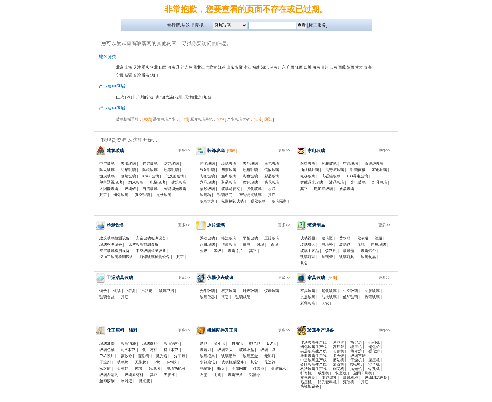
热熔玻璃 (250, 170)
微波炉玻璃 (374, 163)
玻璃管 (327, 257)
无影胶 (140, 362)
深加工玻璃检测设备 (116, 257)
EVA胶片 (106, 356)
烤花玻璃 (271, 182)
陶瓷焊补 (329, 377)
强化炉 (374, 351)
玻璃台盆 (107, 297)
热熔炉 (356, 342)
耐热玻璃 (307, 163)
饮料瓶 (331, 250)
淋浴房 (146, 291)
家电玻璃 (379, 170)
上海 (128, 67)
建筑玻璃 (178, 182)
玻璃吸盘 (246, 349)
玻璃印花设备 (376, 377)
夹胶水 (169, 375)
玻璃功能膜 (176, 368)
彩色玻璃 (250, 176)
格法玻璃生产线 (313, 369)
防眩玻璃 (150, 170)
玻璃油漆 (128, 343)
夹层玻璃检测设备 (114, 250)
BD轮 (271, 343)
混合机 (374, 364)
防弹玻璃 (171, 163)
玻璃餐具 (307, 244)
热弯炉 (356, 351)
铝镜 (131, 291)
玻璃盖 (348, 250)
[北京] (198, 97)
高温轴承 (278, 368)
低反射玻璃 (174, 176)
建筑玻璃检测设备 (114, 238)
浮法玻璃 (207, 238)
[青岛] (159, 97)
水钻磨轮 (207, 362)
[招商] (232, 150)
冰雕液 (126, 381)
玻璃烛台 (368, 250)
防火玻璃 (107, 170)
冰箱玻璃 (329, 163)
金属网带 (239, 368)
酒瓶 (378, 238)
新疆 (128, 75)
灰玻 (217, 250)
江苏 (222, 67)
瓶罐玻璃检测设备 (155, 257)
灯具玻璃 (379, 182)
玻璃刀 (205, 349)
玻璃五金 (250, 356)
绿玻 (260, 244)
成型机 (323, 373)
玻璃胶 (122, 362)
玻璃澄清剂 (108, 375)
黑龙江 (199, 67)
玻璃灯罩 (307, 257)
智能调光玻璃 (175, 188)
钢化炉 (374, 347)
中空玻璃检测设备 (151, 250)
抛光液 (144, 381)
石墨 (203, 375)
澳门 (154, 75)
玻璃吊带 (228, 356)
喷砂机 (356, 364)
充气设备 (307, 377)
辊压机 (356, 347)
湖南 (273, 67)
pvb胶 (172, 362)
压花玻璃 (271, 163)
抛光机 (356, 369)
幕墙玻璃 (128, 176)
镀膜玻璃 (107, 176)
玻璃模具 (207, 356)
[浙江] (269, 119)
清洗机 (338, 364)
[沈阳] (179, 97)
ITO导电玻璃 (357, 176)
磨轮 (203, 343)
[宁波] (150, 97)
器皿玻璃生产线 (313, 355)
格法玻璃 (228, 238)
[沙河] (221, 119)
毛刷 (217, 375)
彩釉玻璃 (207, 176)
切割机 (338, 351)
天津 (137, 67)
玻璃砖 (130, 188)
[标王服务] (318, 25)
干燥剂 (105, 362)
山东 (230, 67)
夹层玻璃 (150, 163)
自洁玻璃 (150, 188)
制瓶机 (341, 373)
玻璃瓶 (327, 238)
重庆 (145, 67)
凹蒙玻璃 (228, 170)
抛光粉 (161, 356)
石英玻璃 (228, 291)
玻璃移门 (225, 195)
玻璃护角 (207, 201)
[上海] (121, 97)
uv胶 (156, 362)
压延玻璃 (271, 238)
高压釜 (338, 347)
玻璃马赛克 (230, 188)
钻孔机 (374, 369)
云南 (333, 67)
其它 (103, 195)
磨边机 (338, 360)
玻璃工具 (267, 349)
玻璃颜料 (150, 343)
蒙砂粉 (126, 356)
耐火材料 (128, 349)
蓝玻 (203, 250)
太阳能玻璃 (108, 188)
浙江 (247, 67)
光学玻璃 (207, 291)
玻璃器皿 (307, 238)
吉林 (188, 67)
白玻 (246, 244)
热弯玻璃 (171, 170)
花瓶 (361, 244)
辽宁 (180, 67)
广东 (282, 67)
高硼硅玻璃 (331, 176)
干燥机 (356, 360)
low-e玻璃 (150, 176)
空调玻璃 (350, 163)
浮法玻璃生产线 (313, 342)
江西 (299, 67)
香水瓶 (344, 238)
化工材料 (150, 349)
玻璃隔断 (279, 201)
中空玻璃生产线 (313, 360)
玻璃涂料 (171, 343)
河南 (171, 67)
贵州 (325, 67)
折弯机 (306, 373)
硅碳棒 (258, 368)
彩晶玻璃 (271, 176)
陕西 (350, 67)
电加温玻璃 (323, 188)
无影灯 (269, 356)
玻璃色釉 (107, 349)
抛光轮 (254, 343)
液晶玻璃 (336, 182)
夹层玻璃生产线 (313, 351)
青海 (368, 67)
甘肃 (359, 67)
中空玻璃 (107, 163)
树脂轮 (237, 343)
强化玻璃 (254, 188)
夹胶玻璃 (128, 163)
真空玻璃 (142, 195)
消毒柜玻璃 (334, 170)
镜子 (103, 291)
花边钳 (269, 362)
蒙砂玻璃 (207, 188)
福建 (256, 67)
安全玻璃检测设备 (151, 238)
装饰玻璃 (207, 170)
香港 (145, 75)
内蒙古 (211, 67)
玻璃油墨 (107, 343)
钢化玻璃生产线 (313, 347)
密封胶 (105, 368)
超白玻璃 (207, 244)
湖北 (265, 67)
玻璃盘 (344, 244)
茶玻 (274, 244)
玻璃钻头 (225, 349)
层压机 (374, 360)
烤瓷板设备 (309, 386)
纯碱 (138, 368)
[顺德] (147, 119)
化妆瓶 (362, 238)
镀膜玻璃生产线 (313, 364)
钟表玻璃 (250, 291)
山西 (163, 67)
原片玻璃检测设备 (143, 244)
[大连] (169, 97)
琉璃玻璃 (228, 163)
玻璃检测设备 (110, 244)
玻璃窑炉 (358, 355)
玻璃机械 (350, 377)
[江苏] (258, 119)
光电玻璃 (358, 182)
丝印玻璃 (228, 176)
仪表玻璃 (271, 291)
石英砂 (122, 368)
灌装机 (348, 382)
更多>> (184, 150)
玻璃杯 (327, 244)
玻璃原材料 (134, 375)
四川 (307, 67)
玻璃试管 (242, 297)
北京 (120, 67)
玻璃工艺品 (309, 250)
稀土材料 (171, 349)
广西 (290, 67)
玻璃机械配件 (232, 362)
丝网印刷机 (362, 373)
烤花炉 (338, 342)
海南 (316, 67)
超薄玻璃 (228, 244)
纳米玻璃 (135, 182)
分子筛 (179, 356)
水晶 (271, 188)
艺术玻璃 (207, 163)
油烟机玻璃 (309, 170)
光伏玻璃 (163, 195)
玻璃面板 (358, 170)
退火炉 (338, 355)
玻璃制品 (368, 257)
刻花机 (338, 369)
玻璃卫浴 (166, 291)
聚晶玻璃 (228, 182)
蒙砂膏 (144, 356)
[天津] (188, 97)
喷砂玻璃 (250, 182)
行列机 (374, 342)
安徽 (239, 67)
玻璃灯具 (346, 257)
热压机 (306, 382)
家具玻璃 (307, 291)
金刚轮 (219, 343)
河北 (154, 67)
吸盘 (221, 368)
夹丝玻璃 (250, 163)
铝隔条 (254, 375)
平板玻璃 (250, 238)
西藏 (342, 67)
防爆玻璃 (128, 170)
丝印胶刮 (107, 381)
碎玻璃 (154, 368)
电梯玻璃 (157, 182)
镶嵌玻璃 (271, 170)
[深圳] (131, 97)
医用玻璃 (378, 244)
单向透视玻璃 (110, 182)
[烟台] (207, 97)
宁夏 (120, 75)
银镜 (117, 291)
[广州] (140, 97)
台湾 (137, 75)
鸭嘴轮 (205, 368)
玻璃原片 (235, 250)
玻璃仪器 (207, 297)
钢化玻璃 (120, 195)
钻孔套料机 (327, 382)
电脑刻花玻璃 (232, 201)
